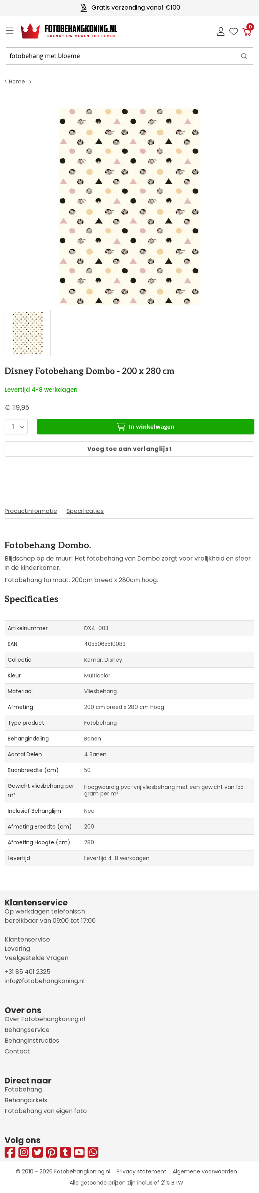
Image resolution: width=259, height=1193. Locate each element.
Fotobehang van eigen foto (46, 1110)
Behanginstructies (32, 1040)
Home (17, 81)
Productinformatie (31, 510)
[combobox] (129, 56)
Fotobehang (23, 1089)
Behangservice (27, 1029)
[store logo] (63, 31)
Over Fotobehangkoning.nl (45, 1019)
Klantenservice (27, 939)
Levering (17, 948)
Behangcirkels (26, 1100)
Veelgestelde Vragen (36, 957)
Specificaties (85, 510)
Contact (17, 1051)
